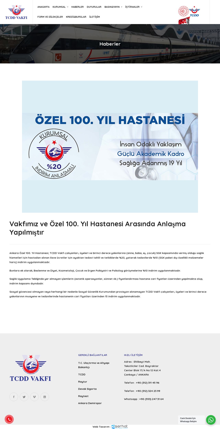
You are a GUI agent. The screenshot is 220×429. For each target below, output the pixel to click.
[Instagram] (34, 397)
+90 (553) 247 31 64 (151, 399)
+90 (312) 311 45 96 (147, 382)
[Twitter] (24, 397)
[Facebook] (13, 397)
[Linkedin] (44, 397)
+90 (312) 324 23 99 (148, 391)
